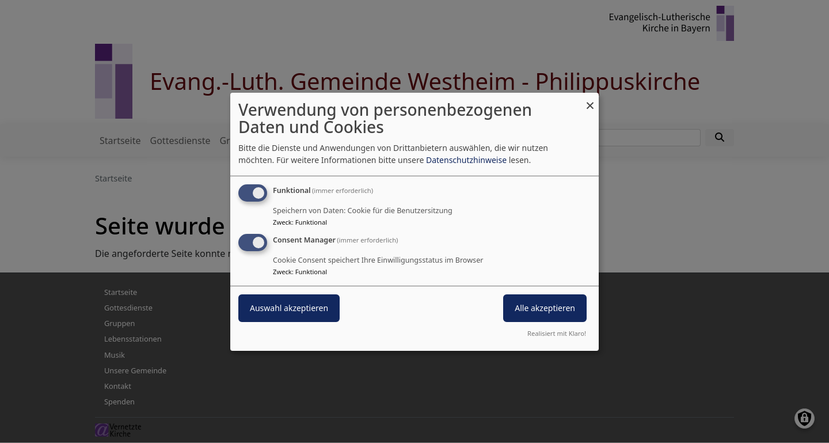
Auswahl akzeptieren (289, 307)
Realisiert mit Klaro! (556, 333)
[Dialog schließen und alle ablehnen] (590, 99)
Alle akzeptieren (545, 307)
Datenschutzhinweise (466, 159)
